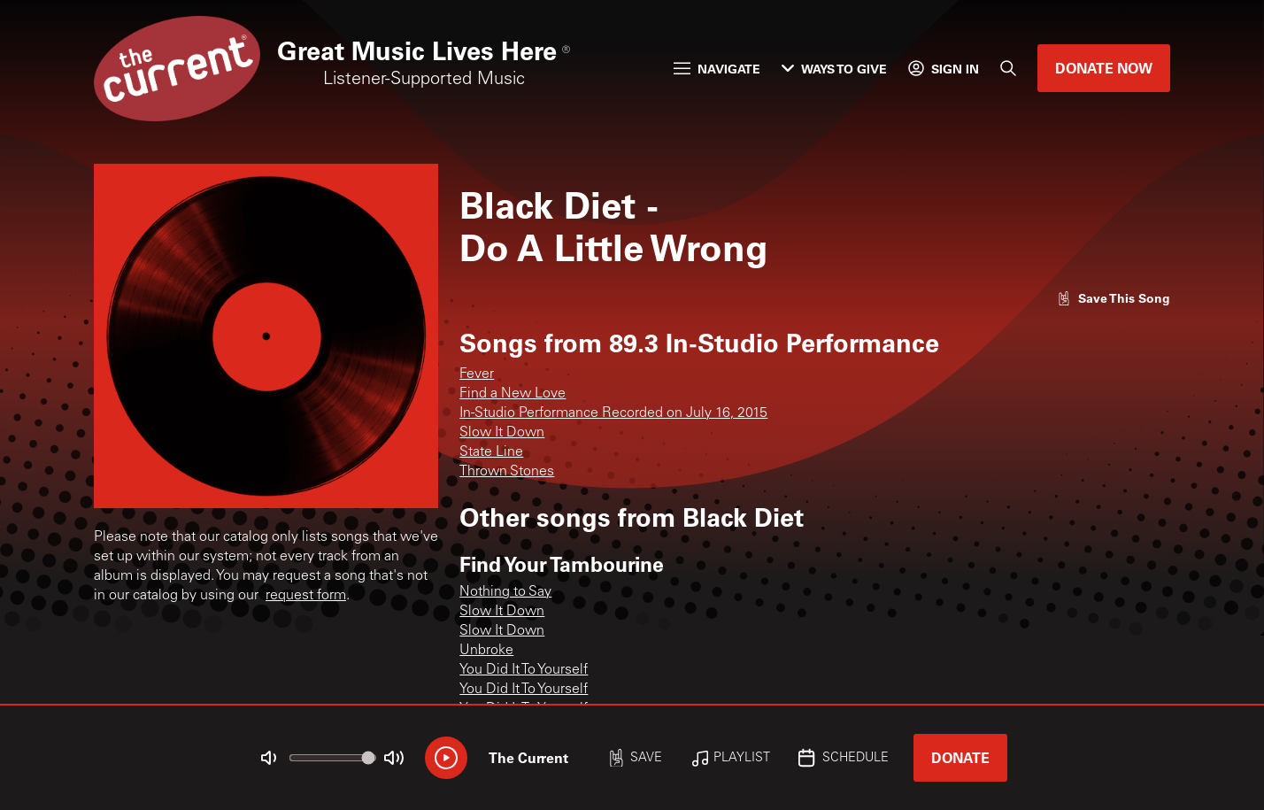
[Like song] (1113, 298)
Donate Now (1103, 67)
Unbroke (486, 651)
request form (306, 596)
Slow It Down (501, 433)
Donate (960, 757)
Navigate (717, 68)
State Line (491, 452)
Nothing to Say (505, 592)
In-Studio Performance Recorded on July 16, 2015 (613, 413)
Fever (476, 374)
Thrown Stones (506, 472)
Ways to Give (834, 68)
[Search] (1008, 68)
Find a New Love (512, 394)
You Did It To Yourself (523, 670)
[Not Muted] (269, 757)
